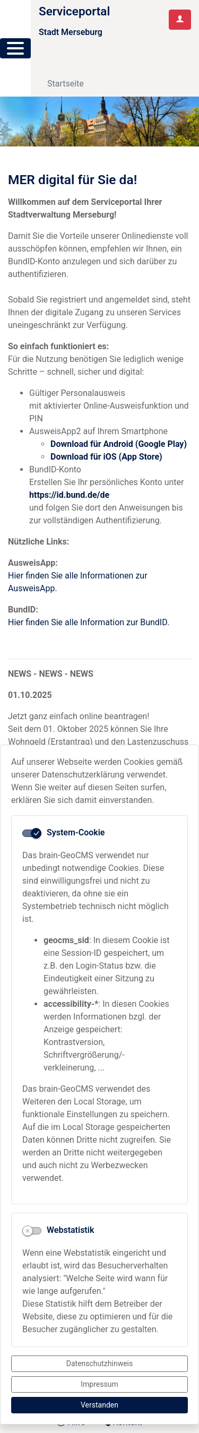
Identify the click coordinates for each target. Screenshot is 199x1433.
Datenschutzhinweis (99, 1363)
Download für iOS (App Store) (106, 457)
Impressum (99, 1384)
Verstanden (99, 1405)
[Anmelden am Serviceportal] (180, 20)
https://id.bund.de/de (69, 495)
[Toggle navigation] (62, 56)
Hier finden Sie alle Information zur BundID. (88, 622)
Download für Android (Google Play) (118, 444)
